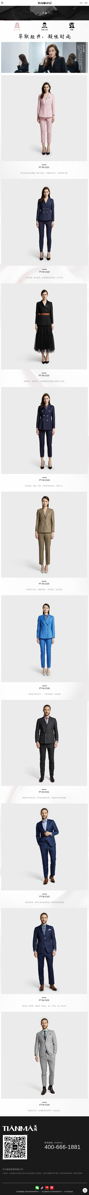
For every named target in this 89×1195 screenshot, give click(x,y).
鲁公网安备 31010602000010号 (52, 1191)
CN (81, 3)
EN (86, 3)
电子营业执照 (69, 1191)
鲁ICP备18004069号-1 (32, 1191)
